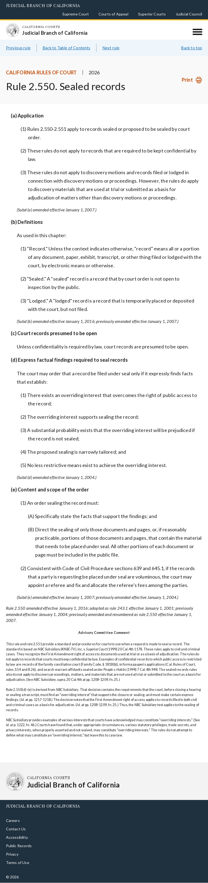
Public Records (19, 845)
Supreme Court (75, 14)
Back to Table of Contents (66, 47)
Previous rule (18, 47)
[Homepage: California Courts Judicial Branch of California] (13, 30)
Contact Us (16, 829)
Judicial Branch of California (43, 5)
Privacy (12, 854)
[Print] (192, 80)
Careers (13, 820)
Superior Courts (152, 14)
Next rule (111, 47)
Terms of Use (17, 862)
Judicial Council (189, 14)
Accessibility (17, 837)
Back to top (191, 47)
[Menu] (197, 31)
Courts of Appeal (113, 14)
